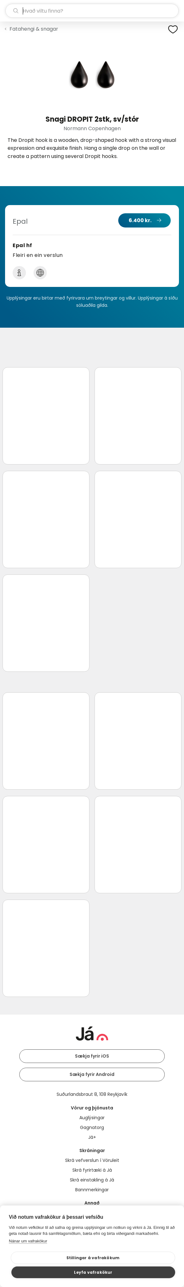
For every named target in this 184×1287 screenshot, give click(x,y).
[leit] (92, 10)
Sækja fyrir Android (92, 1074)
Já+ (92, 1137)
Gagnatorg (92, 1127)
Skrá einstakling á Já (92, 1180)
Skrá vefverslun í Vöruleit (92, 1160)
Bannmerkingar (92, 1190)
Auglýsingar (92, 1117)
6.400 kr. (140, 220)
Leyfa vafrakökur (93, 1272)
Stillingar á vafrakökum (93, 1257)
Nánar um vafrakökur (28, 1241)
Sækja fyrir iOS (92, 1056)
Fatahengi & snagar (33, 29)
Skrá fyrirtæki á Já (92, 1170)
